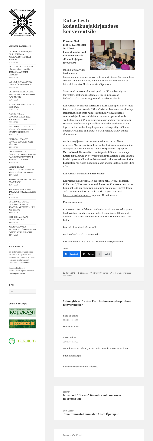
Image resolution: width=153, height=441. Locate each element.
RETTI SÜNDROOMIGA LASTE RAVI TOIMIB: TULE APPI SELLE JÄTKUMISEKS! (22, 94)
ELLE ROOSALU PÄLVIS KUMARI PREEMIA (18, 218)
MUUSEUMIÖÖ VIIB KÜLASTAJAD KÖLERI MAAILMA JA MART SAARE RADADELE (22, 229)
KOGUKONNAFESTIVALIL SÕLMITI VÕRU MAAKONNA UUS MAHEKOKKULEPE (21, 129)
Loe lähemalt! (24, 262)
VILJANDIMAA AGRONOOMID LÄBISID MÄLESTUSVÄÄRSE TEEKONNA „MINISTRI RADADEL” (21, 70)
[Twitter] (88, 254)
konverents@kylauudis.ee (77, 195)
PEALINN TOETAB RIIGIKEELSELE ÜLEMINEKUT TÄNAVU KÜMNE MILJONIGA (21, 170)
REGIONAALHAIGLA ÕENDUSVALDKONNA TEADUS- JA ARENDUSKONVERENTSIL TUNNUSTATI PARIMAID (22, 155)
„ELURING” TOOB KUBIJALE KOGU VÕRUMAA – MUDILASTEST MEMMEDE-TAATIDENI (20, 55)
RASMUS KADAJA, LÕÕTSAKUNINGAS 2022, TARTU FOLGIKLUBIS (19, 117)
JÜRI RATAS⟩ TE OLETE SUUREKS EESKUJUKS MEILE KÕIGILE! (21, 142)
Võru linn (96, 273)
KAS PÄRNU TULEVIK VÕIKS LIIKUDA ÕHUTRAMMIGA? (21, 83)
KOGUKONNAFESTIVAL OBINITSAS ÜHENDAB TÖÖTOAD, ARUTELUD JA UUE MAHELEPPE (22, 206)
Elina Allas (84, 273)
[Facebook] (71, 254)
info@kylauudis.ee (17, 273)
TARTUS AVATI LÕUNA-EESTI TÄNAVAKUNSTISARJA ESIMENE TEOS (22, 192)
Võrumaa (104, 273)
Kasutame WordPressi (72, 435)
